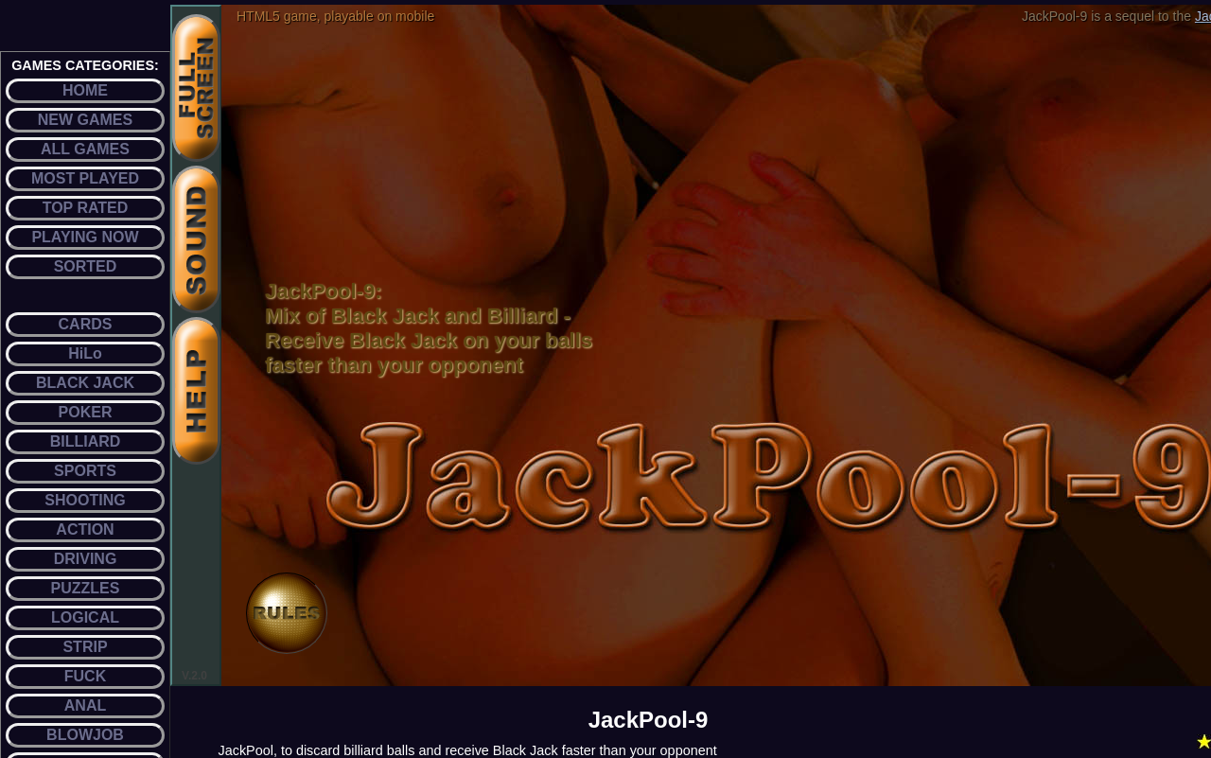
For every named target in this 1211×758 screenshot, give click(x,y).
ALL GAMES (85, 149)
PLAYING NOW (84, 237)
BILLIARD (85, 441)
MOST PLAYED (85, 178)
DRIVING (85, 559)
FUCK (85, 676)
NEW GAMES (85, 120)
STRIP (84, 647)
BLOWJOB (85, 735)
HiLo (85, 353)
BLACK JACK (85, 383)
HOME (85, 90)
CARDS (86, 324)
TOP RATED (86, 208)
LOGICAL (85, 617)
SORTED (85, 266)
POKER (86, 412)
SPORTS (85, 471)
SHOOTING (84, 500)
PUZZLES (85, 588)
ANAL (85, 705)
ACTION (85, 529)
